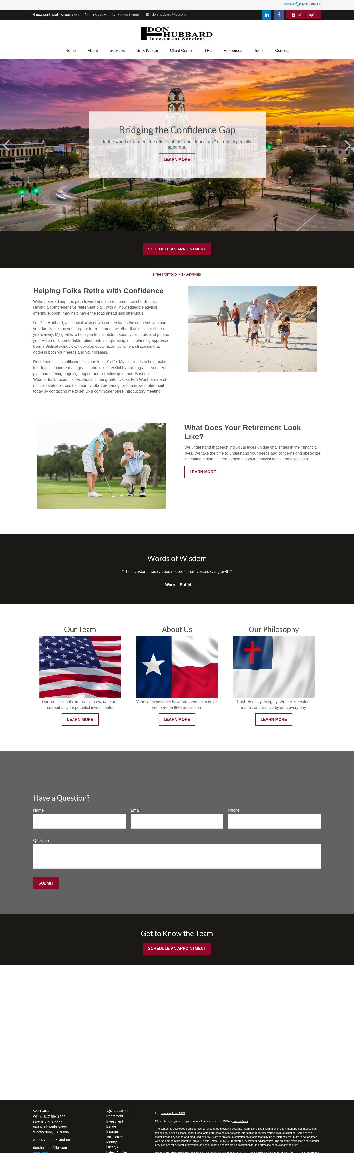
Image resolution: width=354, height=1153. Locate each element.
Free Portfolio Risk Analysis (177, 274)
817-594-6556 (125, 15)
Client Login (303, 15)
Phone (233, 810)
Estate (111, 1126)
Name (38, 810)
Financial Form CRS (173, 1113)
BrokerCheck (240, 1121)
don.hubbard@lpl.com (166, 14)
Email (136, 810)
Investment (114, 1121)
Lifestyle (112, 1147)
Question (41, 840)
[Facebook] (279, 15)
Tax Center (114, 1137)
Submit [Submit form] (45, 883)
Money (111, 1142)
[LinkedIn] (266, 15)
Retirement (114, 1116)
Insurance (113, 1132)
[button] (70, 50)
